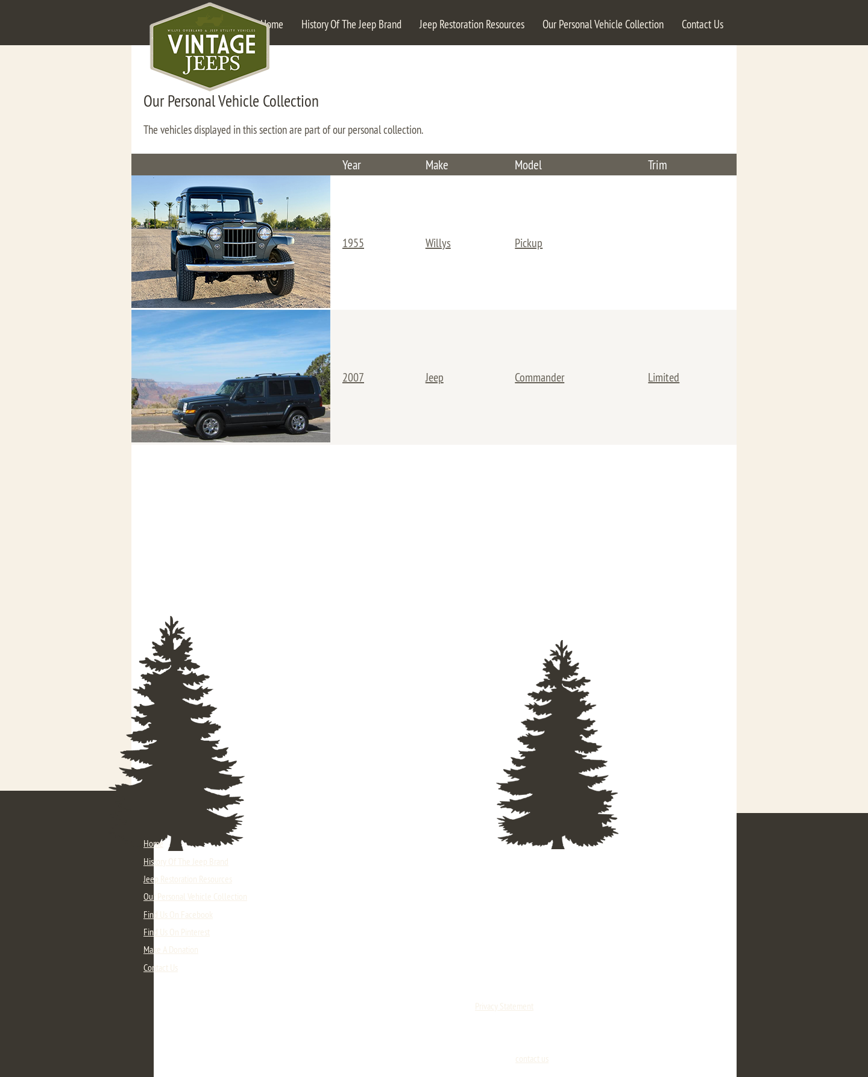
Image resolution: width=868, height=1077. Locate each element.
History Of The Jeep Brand (351, 24)
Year (351, 165)
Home (271, 24)
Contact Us (702, 24)
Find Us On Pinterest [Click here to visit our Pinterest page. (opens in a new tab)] (176, 932)
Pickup (528, 242)
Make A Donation (170, 949)
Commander (539, 377)
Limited (663, 377)
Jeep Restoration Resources (472, 24)
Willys (438, 242)
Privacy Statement (504, 1006)
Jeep (435, 377)
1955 (353, 242)
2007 (353, 377)
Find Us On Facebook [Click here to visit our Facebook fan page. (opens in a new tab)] (178, 914)
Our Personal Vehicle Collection (603, 24)
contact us (532, 1058)
